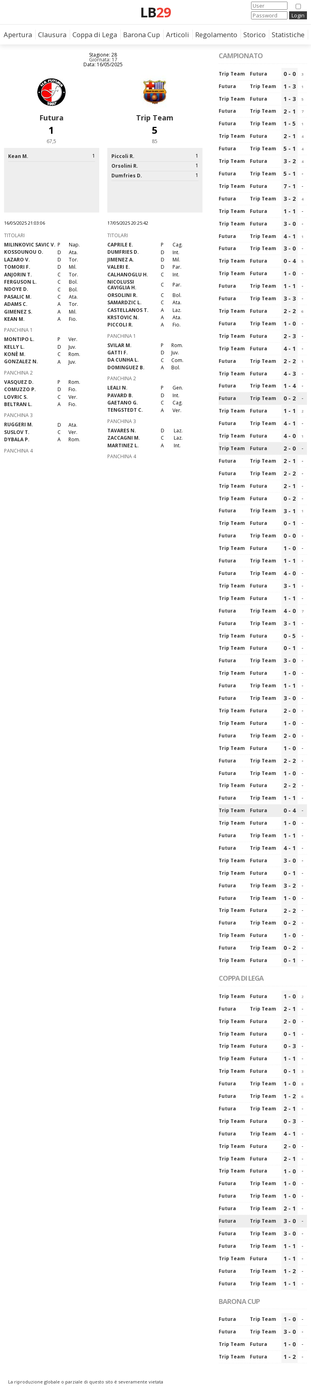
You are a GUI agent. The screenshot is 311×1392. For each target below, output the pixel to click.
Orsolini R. (122, 295)
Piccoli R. (120, 324)
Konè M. (15, 354)
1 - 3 (289, 86)
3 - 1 (289, 511)
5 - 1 (289, 148)
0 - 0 (289, 74)
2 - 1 (289, 111)
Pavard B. (120, 395)
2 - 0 (289, 448)
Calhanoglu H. (127, 274)
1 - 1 (289, 211)
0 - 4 (289, 261)
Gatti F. (117, 352)
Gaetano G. (122, 402)
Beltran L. (18, 404)
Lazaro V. (17, 259)
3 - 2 (289, 161)
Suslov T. (17, 432)
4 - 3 (289, 373)
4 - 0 (289, 436)
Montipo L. (19, 339)
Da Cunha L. (123, 359)
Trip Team (154, 117)
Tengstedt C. (125, 409)
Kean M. (14, 319)
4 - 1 (289, 236)
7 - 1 (289, 186)
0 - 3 (289, 1046)
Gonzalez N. (21, 361)
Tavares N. (121, 430)
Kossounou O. (23, 251)
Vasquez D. (19, 382)
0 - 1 (289, 523)
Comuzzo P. (20, 389)
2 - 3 (289, 336)
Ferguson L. (20, 281)
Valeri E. (118, 266)
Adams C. (16, 304)
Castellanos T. (128, 310)
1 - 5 (289, 123)
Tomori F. (17, 266)
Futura (51, 117)
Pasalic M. (18, 296)
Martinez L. (123, 445)
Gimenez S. (18, 311)
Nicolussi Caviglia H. (121, 284)
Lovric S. (16, 397)
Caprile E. (120, 244)
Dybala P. (17, 439)
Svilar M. (119, 345)
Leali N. (117, 387)
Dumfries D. (123, 251)
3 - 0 (289, 223)
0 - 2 (289, 398)
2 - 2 (289, 311)
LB (155, 12)
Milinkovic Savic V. (29, 244)
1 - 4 (289, 386)
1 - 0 (289, 273)
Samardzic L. (124, 302)
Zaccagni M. (123, 437)
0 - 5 (289, 636)
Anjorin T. (18, 274)
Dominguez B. (126, 367)
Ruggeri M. (18, 424)
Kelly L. (14, 346)
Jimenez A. (120, 259)
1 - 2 (289, 1096)
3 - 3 (289, 298)
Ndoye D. (16, 289)
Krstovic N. (123, 317)
